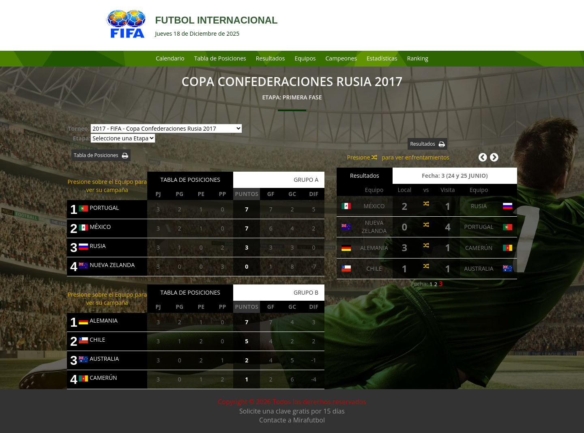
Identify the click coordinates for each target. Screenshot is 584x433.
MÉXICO (94, 227)
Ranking (417, 58)
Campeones (341, 58)
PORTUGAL (98, 207)
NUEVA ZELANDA (106, 265)
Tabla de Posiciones (220, 58)
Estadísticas (382, 58)
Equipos (305, 58)
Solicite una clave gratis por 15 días (292, 411)
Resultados (270, 58)
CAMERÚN (97, 377)
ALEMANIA (98, 320)
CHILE (91, 339)
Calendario (170, 58)
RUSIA (92, 246)
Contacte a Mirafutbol (292, 420)
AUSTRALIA (98, 358)
